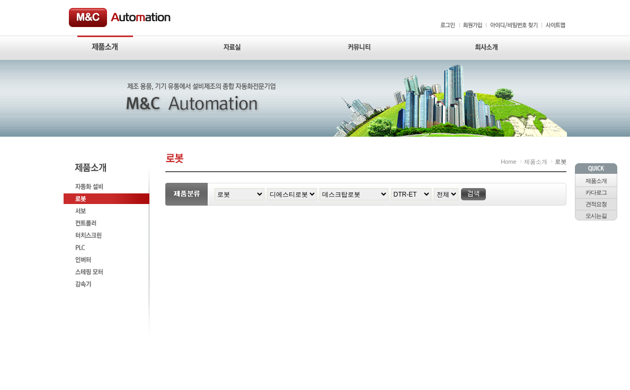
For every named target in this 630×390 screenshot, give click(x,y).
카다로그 (596, 192)
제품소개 (596, 181)
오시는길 (596, 215)
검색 (473, 194)
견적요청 (596, 204)
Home (508, 161)
